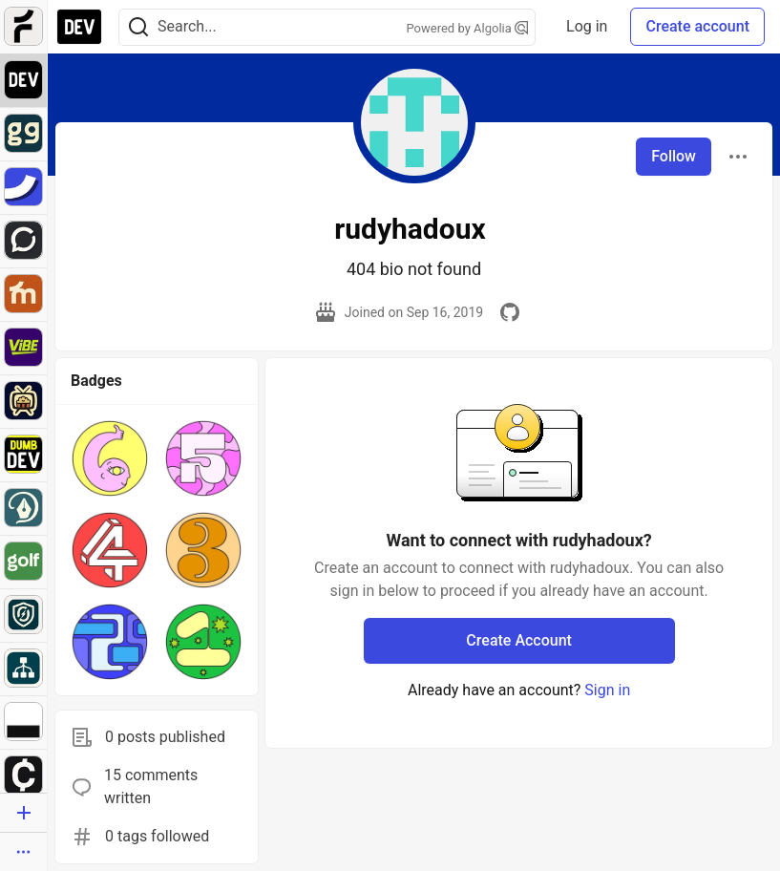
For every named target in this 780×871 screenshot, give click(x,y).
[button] (110, 458)
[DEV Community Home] (79, 27)
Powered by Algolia (468, 28)
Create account (697, 26)
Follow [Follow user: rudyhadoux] (673, 156)
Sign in (607, 690)
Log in (586, 26)
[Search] (138, 27)
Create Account (519, 640)
